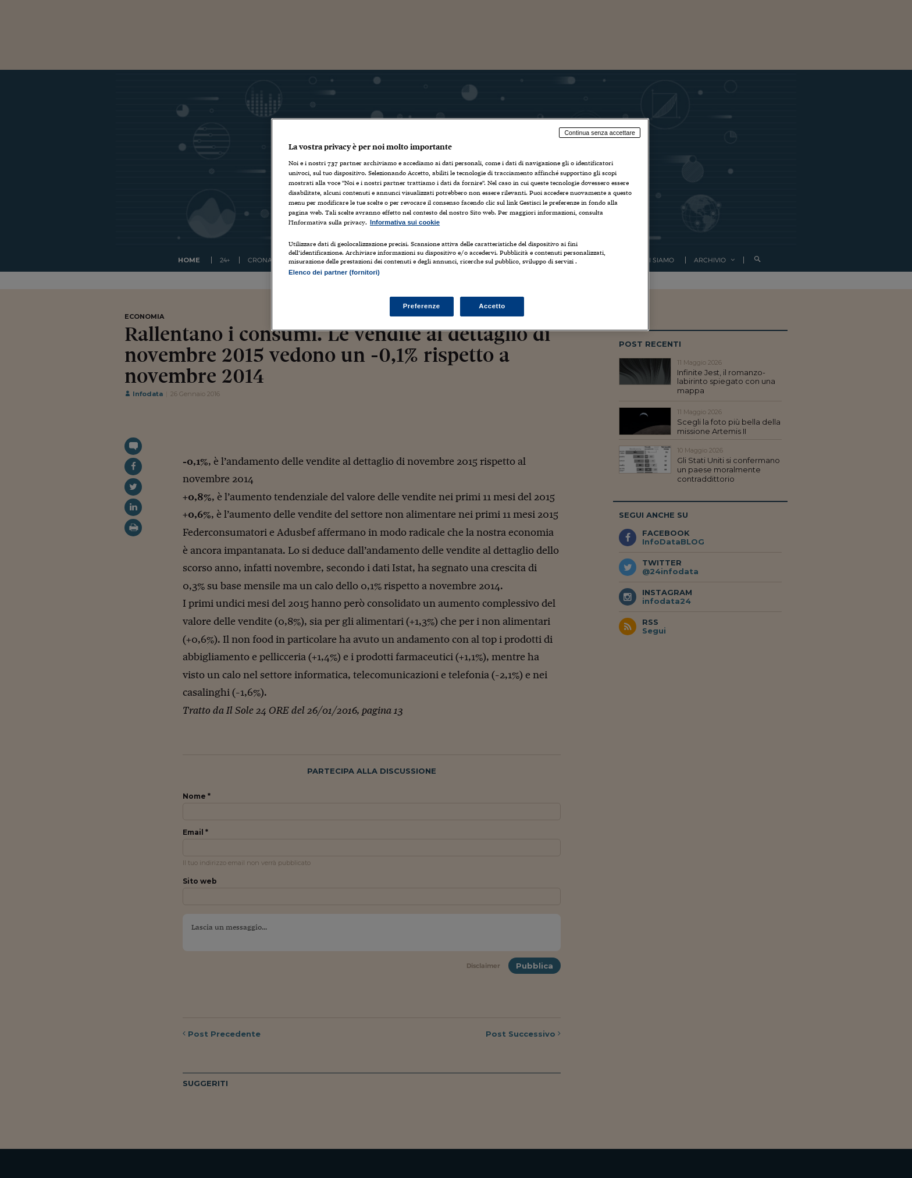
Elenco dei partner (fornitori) (334, 272)
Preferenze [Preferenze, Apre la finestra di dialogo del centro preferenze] (421, 305)
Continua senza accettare (599, 132)
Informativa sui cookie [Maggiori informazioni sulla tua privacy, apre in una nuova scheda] (405, 222)
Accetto (492, 305)
